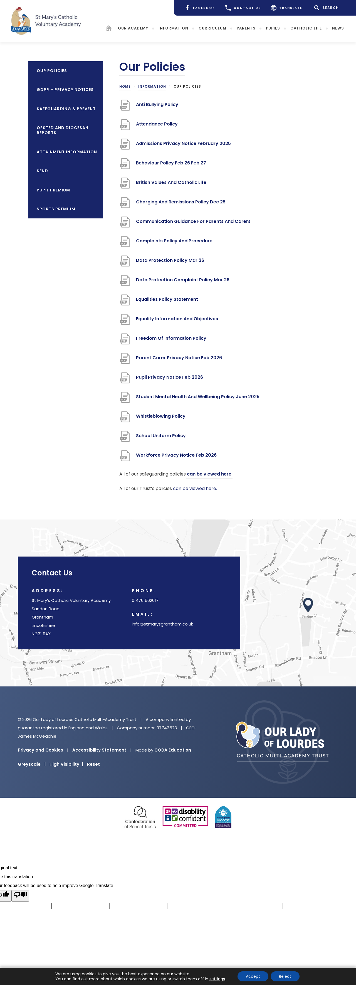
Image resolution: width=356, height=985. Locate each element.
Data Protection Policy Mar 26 (170, 262)
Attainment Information (67, 152)
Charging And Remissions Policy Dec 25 (181, 204)
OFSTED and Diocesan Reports (62, 130)
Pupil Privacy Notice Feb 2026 (169, 379)
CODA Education (172, 750)
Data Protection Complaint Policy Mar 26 (182, 282)
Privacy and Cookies (40, 750)
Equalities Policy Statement (167, 301)
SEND (42, 171)
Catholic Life (306, 28)
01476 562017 (145, 601)
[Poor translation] (20, 896)
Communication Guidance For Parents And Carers (193, 223)
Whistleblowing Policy (161, 418)
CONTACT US (243, 8)
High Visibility (66, 764)
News (338, 28)
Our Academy (133, 28)
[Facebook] (199, 8)
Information (173, 28)
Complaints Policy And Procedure (174, 243)
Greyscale (32, 764)
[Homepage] (109, 29)
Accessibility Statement (99, 750)
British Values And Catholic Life (171, 184)
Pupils (273, 28)
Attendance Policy (157, 126)
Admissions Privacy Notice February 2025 (183, 145)
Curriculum (212, 28)
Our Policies (52, 70)
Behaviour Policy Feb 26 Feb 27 (171, 165)
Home (125, 86)
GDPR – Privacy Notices (65, 89)
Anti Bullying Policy (157, 107)
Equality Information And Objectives (177, 321)
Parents (246, 28)
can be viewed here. (209, 474)
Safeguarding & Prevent (66, 109)
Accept (253, 976)
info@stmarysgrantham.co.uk (162, 624)
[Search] (327, 8)
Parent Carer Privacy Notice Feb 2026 (179, 360)
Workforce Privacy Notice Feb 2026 (176, 457)
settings (217, 978)
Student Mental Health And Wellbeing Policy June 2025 (197, 399)
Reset (93, 764)
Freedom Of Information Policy (171, 340)
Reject (285, 976)
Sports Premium (56, 209)
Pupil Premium (53, 190)
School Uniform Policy (161, 438)
